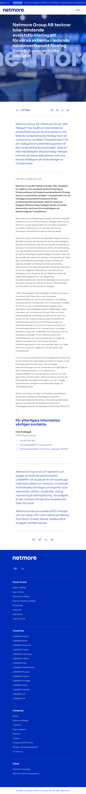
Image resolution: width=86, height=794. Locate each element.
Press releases (19, 729)
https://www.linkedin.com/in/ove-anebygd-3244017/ (42, 448)
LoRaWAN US (19, 698)
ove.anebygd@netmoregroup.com (34, 444)
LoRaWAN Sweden (21, 689)
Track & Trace (19, 619)
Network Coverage (22, 769)
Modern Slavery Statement (25, 747)
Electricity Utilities (21, 596)
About (15, 716)
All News (23, 110)
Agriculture (18, 614)
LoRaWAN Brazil (20, 641)
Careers (16, 738)
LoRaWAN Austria (21, 636)
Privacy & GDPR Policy (23, 742)
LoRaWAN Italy (19, 663)
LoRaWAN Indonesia (22, 654)
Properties (18, 605)
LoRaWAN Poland (21, 676)
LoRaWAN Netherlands (23, 667)
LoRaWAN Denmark (22, 645)
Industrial (17, 610)
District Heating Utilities (24, 601)
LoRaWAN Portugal (21, 680)
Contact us (18, 751)
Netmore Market (21, 720)
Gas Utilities (18, 592)
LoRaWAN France (21, 649)
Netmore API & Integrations (26, 773)
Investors (17, 725)
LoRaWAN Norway (21, 672)
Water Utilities (19, 587)
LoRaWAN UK (19, 694)
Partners (17, 734)
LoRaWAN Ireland (21, 658)
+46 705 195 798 (25, 440)
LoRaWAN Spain (20, 685)
